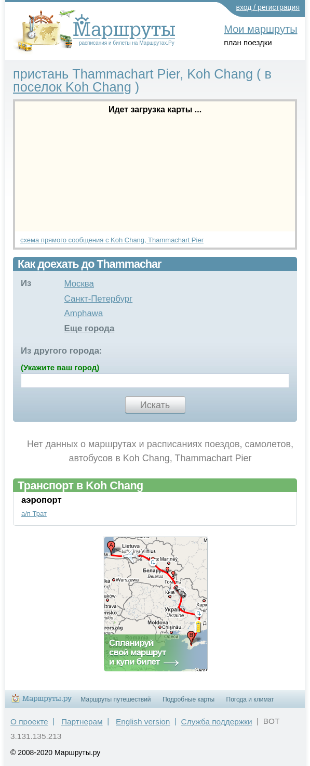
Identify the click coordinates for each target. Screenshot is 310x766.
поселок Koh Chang (72, 87)
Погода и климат (250, 699)
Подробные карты (188, 699)
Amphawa (83, 313)
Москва (79, 284)
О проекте (29, 721)
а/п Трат (34, 513)
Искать (155, 405)
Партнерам (82, 721)
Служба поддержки (216, 721)
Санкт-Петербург (98, 299)
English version (143, 721)
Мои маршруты (260, 29)
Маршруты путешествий (115, 699)
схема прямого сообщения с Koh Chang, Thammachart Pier (112, 240)
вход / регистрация (268, 7)
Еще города (89, 328)
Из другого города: (61, 351)
